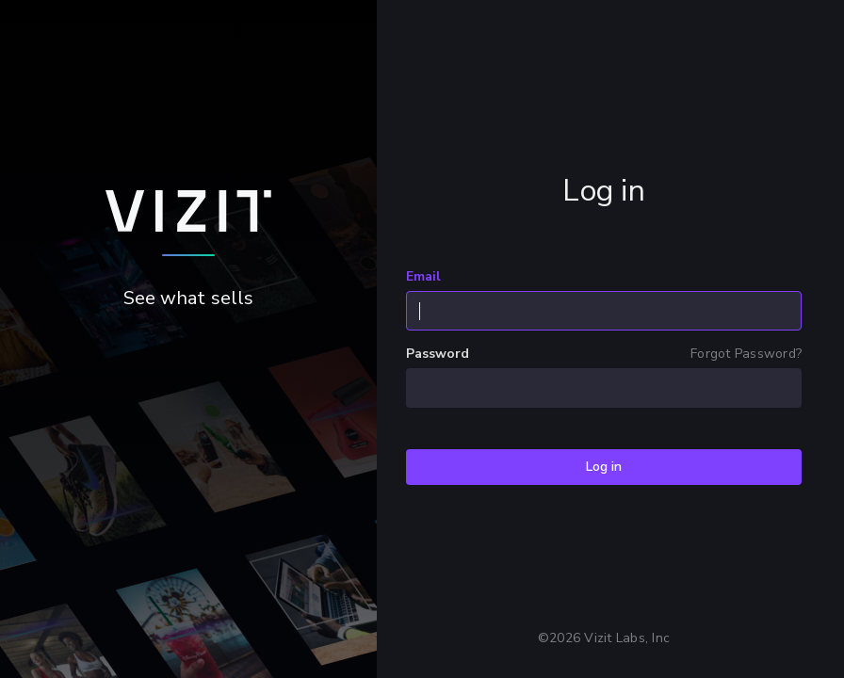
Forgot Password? (746, 354)
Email (423, 276)
